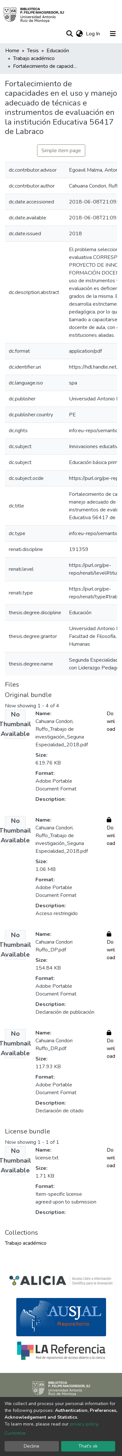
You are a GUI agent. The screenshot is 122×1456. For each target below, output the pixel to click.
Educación (58, 50)
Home (12, 50)
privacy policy (84, 1424)
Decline (31, 1446)
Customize (15, 1433)
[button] (79, 34)
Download (111, 721)
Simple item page (61, 150)
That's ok (88, 1446)
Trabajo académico (34, 58)
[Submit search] (69, 34)
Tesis (33, 50)
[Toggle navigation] (113, 33)
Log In (93, 33)
